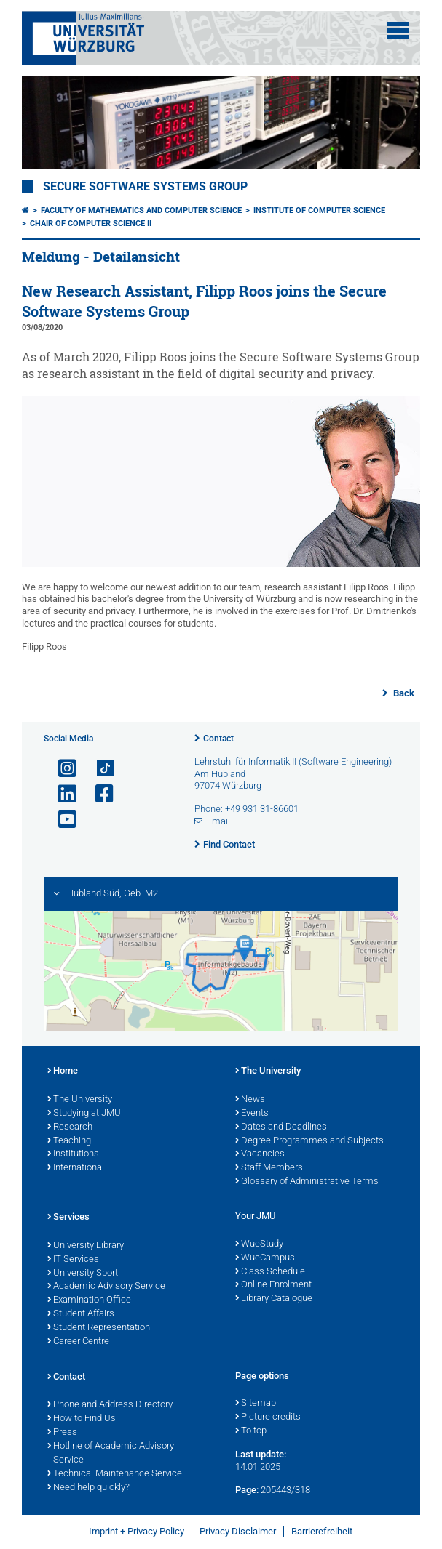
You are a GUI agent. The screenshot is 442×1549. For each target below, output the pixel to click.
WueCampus (265, 1258)
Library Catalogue (273, 1298)
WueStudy (259, 1244)
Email (218, 821)
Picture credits (268, 1417)
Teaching (69, 1141)
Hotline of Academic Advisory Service (110, 1453)
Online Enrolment (273, 1285)
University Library (85, 1245)
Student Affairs (80, 1314)
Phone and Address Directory (110, 1405)
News (250, 1099)
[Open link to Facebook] (98, 794)
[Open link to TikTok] (98, 768)
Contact (218, 738)
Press (62, 1432)
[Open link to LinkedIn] (61, 794)
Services (68, 1217)
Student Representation (98, 1328)
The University (79, 1099)
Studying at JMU (84, 1113)
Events (252, 1113)
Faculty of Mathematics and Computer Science (141, 210)
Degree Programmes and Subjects (309, 1141)
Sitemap (255, 1403)
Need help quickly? (88, 1487)
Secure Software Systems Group (145, 186)
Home (62, 1071)
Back (402, 693)
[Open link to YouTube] (61, 819)
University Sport (82, 1273)
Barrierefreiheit (321, 1531)
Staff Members (269, 1168)
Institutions (73, 1154)
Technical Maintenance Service (114, 1474)
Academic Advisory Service (106, 1286)
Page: (247, 1489)
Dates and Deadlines (281, 1127)
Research (69, 1127)
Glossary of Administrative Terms (307, 1181)
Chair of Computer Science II (90, 223)
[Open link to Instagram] (61, 768)
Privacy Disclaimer (238, 1531)
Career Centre (78, 1341)
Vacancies (260, 1154)
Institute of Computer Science (319, 210)
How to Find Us (81, 1418)
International (75, 1168)
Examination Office (89, 1300)
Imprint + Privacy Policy (136, 1531)
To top (251, 1431)
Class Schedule (270, 1272)
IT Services (73, 1259)
